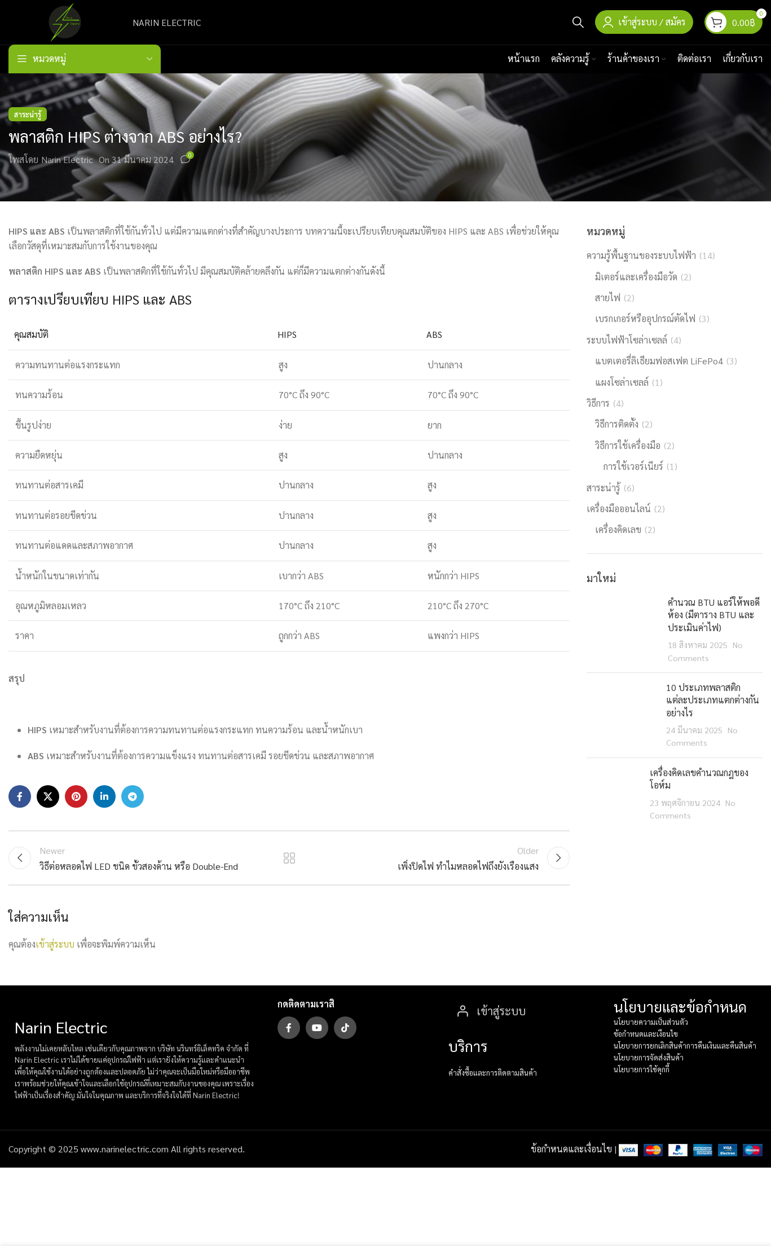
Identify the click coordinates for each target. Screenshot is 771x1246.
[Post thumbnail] (623, 644)
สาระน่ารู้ (27, 128)
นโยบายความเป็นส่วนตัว (651, 1041)
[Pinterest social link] (76, 811)
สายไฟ (607, 312)
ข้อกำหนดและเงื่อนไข (571, 1168)
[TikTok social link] (345, 1047)
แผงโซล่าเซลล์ (622, 396)
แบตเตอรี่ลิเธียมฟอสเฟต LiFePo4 (659, 375)
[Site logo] (64, 28)
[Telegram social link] (132, 811)
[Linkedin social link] (104, 811)
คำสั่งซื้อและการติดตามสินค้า (492, 1092)
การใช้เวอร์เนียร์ (633, 481)
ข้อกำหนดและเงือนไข (646, 1053)
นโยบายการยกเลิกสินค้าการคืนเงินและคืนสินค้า (685, 1064)
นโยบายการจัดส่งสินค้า (649, 1076)
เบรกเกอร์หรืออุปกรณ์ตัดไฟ (645, 333)
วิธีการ (598, 417)
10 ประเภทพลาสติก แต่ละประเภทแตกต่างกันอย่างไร (712, 714)
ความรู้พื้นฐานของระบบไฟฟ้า (641, 270)
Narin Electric (67, 174)
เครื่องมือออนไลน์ (619, 523)
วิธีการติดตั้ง (616, 438)
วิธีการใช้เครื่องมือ (627, 459)
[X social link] (48, 811)
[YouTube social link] (317, 1047)
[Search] (578, 29)
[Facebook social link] (19, 811)
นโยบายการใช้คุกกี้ (641, 1088)
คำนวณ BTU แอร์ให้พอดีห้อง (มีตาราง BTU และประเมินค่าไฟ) (714, 629)
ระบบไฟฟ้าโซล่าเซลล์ (627, 354)
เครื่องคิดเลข (618, 544)
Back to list (288, 875)
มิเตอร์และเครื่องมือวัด (636, 291)
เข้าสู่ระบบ (55, 963)
